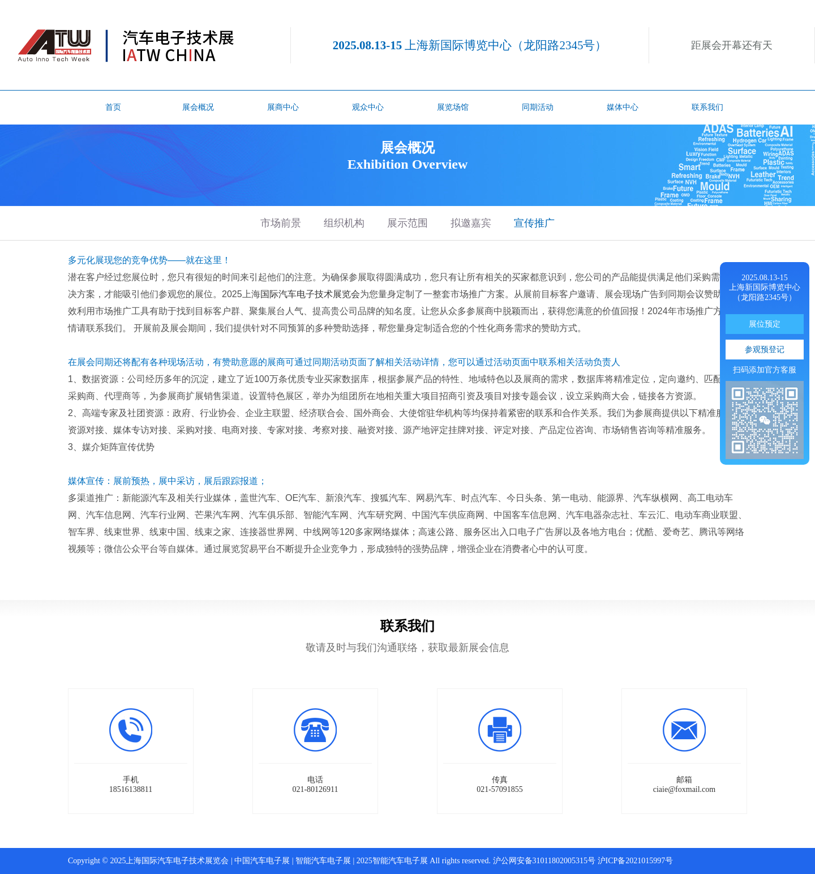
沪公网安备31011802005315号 (544, 860)
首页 (113, 107)
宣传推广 (534, 223)
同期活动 (538, 107)
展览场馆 (453, 107)
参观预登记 (764, 349)
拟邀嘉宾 (471, 223)
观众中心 (368, 107)
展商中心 (283, 107)
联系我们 (707, 107)
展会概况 (198, 107)
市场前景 (280, 223)
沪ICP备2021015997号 (636, 860)
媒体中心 (622, 107)
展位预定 (764, 324)
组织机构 (344, 223)
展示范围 (407, 223)
